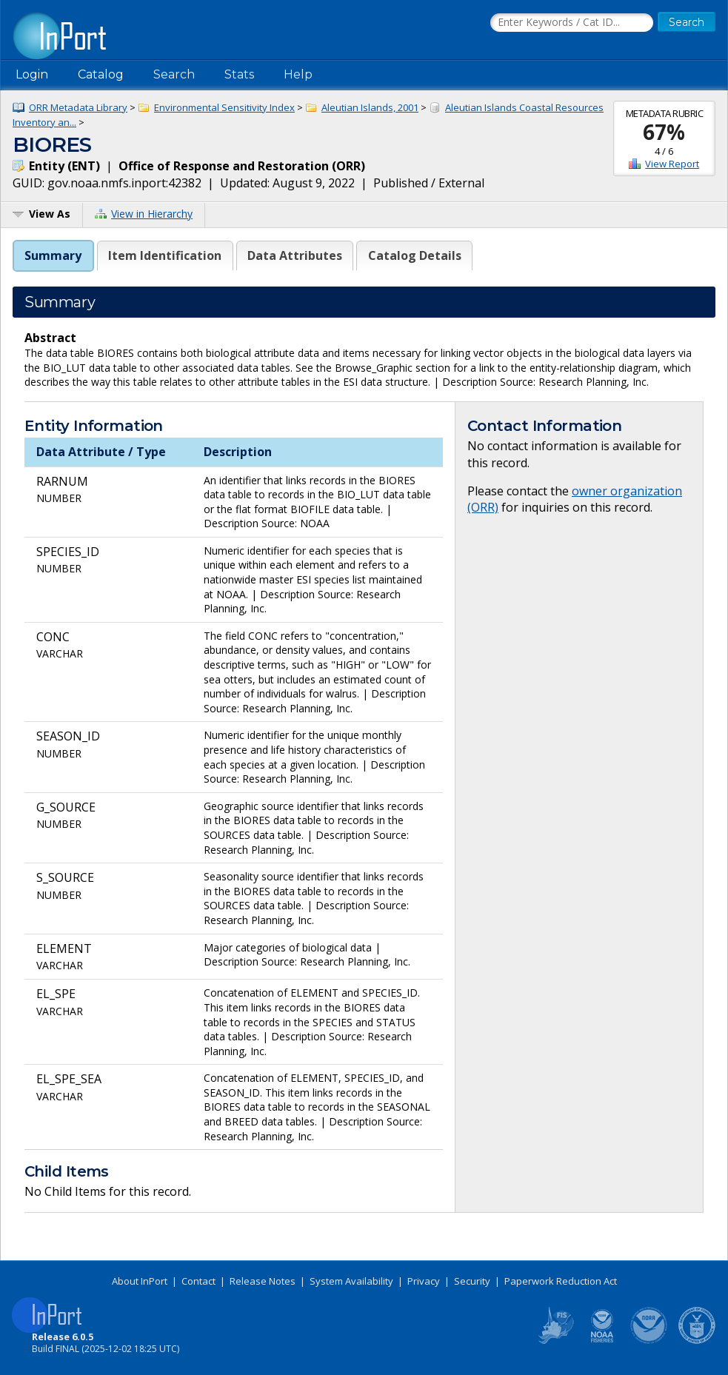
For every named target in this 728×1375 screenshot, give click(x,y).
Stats (239, 74)
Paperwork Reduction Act (560, 1281)
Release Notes (262, 1281)
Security (472, 1281)
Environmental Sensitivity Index (224, 107)
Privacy (423, 1281)
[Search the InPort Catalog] (571, 23)
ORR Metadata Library (78, 107)
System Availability (351, 1281)
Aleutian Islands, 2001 (369, 107)
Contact (198, 1281)
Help (298, 74)
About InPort (139, 1281)
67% (664, 132)
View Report (672, 163)
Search (174, 74)
